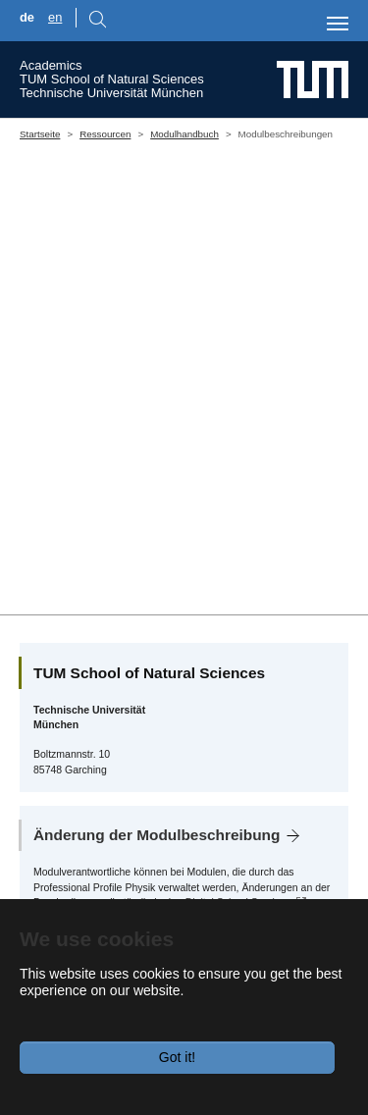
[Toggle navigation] (337, 23)
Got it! (177, 1057)
